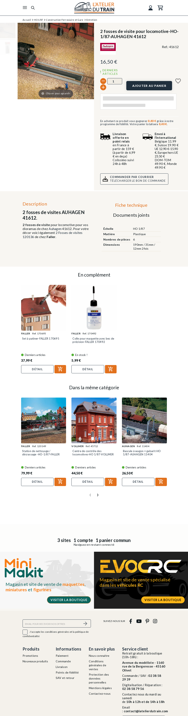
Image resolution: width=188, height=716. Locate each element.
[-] (103, 81)
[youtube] (138, 621)
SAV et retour (65, 678)
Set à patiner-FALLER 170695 (40, 338)
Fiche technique (131, 205)
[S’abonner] (85, 623)
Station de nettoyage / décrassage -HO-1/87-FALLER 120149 (41, 454)
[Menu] (25, 7)
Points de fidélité (67, 672)
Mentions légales (100, 688)
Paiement (62, 655)
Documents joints (131, 215)
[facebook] (130, 621)
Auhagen (55, 229)
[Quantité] (114, 81)
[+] (103, 87)
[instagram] (155, 621)
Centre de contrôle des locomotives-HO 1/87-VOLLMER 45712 (93, 454)
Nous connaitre (99, 655)
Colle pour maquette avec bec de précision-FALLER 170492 (93, 340)
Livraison (61, 667)
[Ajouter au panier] (149, 85)
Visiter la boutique (69, 600)
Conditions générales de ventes (97, 665)
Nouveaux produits (35, 661)
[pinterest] (147, 621)
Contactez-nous (100, 693)
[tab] (131, 206)
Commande (63, 661)
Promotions (30, 655)
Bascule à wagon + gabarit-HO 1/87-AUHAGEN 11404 (142, 452)
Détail (37, 369)
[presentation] (90, 493)
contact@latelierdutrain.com (146, 711)
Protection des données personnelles (99, 678)
